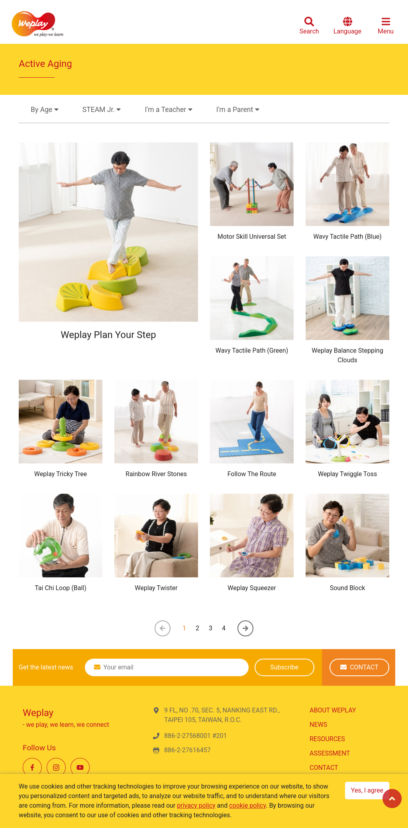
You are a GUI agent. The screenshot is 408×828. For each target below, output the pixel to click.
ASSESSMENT (330, 753)
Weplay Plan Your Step (108, 339)
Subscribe (284, 667)
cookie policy (247, 805)
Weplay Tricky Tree (60, 474)
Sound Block (347, 588)
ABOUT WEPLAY (333, 710)
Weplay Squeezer (252, 588)
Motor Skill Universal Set (252, 239)
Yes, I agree (367, 790)
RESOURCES (327, 739)
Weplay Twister (156, 588)
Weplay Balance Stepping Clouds (347, 357)
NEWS (318, 724)
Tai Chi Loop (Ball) (60, 588)
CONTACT (359, 667)
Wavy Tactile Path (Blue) (347, 239)
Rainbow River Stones (156, 474)
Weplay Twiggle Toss (347, 474)
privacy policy (196, 805)
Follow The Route (252, 474)
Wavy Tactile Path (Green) (252, 353)
